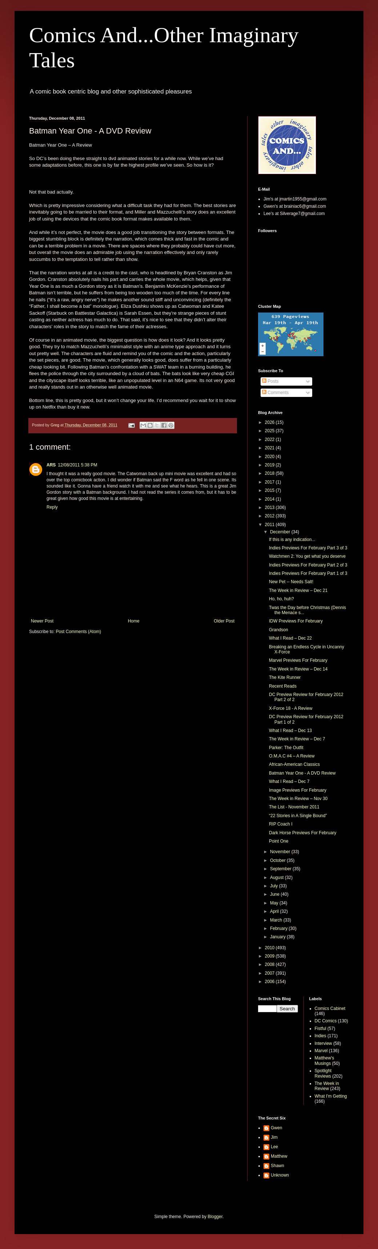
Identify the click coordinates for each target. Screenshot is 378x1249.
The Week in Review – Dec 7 (297, 738)
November (280, 851)
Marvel (321, 1050)
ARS (51, 465)
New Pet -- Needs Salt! (291, 581)
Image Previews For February (297, 790)
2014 (270, 499)
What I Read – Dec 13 (290, 730)
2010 (270, 947)
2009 (270, 956)
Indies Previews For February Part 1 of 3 (308, 573)
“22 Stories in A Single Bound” (298, 815)
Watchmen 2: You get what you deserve (307, 556)
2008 (270, 964)
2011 (270, 524)
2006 (270, 981)
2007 (270, 973)
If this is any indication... (292, 539)
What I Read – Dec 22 (290, 638)
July (274, 885)
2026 (270, 422)
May (275, 903)
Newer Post (42, 621)
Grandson (278, 629)
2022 (270, 439)
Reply (52, 507)
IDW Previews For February (296, 621)
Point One (278, 841)
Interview (323, 1043)
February (279, 928)
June (275, 894)
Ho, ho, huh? (281, 598)
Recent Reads (283, 686)
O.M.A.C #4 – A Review (291, 756)
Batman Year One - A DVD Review (302, 773)
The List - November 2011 (294, 807)
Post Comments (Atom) (78, 631)
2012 (270, 515)
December (280, 531)
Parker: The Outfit (286, 747)
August (277, 877)
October (278, 860)
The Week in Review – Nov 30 (298, 798)
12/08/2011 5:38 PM (77, 465)
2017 (270, 482)
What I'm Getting (331, 1096)
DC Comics (326, 1020)
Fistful (320, 1028)
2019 (270, 465)
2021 (270, 447)
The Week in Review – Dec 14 (298, 669)
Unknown (280, 1175)
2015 (270, 490)
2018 (270, 473)
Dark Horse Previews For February (302, 832)
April (275, 911)
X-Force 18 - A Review (290, 708)
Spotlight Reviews (323, 1073)
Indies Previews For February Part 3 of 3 (308, 547)
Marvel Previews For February (298, 660)
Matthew (279, 1156)
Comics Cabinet (330, 1008)
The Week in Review (327, 1086)
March (277, 920)
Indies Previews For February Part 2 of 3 (308, 565)
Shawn (277, 1165)
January (278, 936)
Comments (275, 392)
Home (134, 621)
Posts (270, 381)
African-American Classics (294, 764)
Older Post (224, 621)
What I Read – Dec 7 (289, 781)
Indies (320, 1035)
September (281, 868)
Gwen (276, 1127)
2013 (270, 507)
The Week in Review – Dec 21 (298, 590)
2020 (270, 456)
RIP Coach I (280, 824)
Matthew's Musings (324, 1060)
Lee (274, 1146)
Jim (274, 1137)
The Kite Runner (285, 677)
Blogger (215, 1216)
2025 (270, 430)
